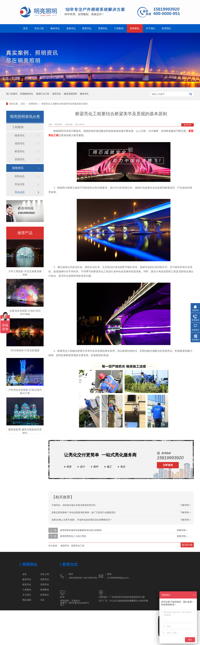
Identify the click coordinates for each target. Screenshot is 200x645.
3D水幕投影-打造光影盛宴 (25, 350)
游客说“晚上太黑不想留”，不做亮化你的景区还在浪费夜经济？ (82, 519)
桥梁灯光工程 (42, 93)
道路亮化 (71, 28)
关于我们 (150, 28)
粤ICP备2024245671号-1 (74, 604)
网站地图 (26, 600)
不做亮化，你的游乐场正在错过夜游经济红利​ (73, 505)
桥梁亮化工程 (77, 545)
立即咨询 (168, 465)
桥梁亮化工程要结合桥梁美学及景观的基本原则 (65, 103)
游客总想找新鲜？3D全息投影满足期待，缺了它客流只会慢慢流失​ (84, 512)
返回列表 (187, 125)
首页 (25, 28)
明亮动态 (20, 176)
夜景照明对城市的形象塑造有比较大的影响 (81, 530)
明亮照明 (64, 600)
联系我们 (166, 28)
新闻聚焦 (134, 28)
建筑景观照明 (70, 93)
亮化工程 (39, 28)
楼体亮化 (55, 28)
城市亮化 (56, 93)
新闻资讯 (33, 103)
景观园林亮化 (26, 93)
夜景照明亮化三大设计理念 (73, 536)
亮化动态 (20, 192)
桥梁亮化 (87, 28)
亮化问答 (20, 184)
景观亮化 (103, 28)
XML (42, 600)
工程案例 (118, 28)
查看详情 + (182, 530)
